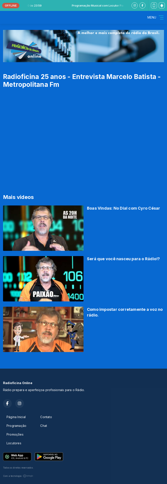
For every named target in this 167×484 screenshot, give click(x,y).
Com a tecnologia (18, 475)
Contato (46, 417)
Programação (16, 426)
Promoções (15, 434)
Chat (43, 426)
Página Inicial (16, 417)
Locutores (14, 443)
